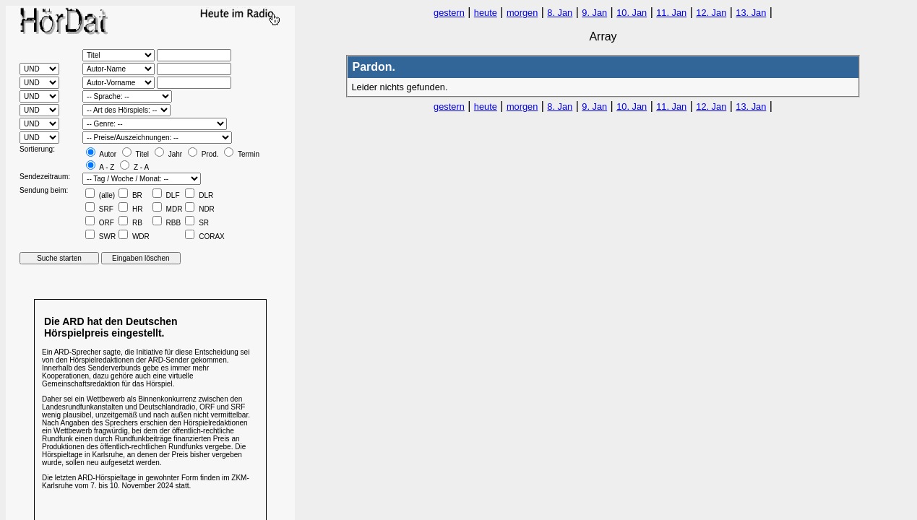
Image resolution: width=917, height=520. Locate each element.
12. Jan (711, 12)
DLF (166, 195)
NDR (199, 209)
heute (485, 12)
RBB (166, 223)
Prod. (203, 154)
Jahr (168, 154)
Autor (101, 154)
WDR (134, 236)
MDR (167, 209)
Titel (135, 154)
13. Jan (751, 12)
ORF (99, 223)
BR (130, 195)
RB (130, 223)
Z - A (134, 167)
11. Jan (671, 12)
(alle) (100, 195)
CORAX (204, 236)
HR (130, 209)
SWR (100, 236)
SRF (99, 209)
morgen (522, 12)
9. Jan (594, 12)
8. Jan (559, 12)
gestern (449, 12)
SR (197, 223)
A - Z (100, 167)
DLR (199, 195)
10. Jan (631, 12)
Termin (241, 154)
